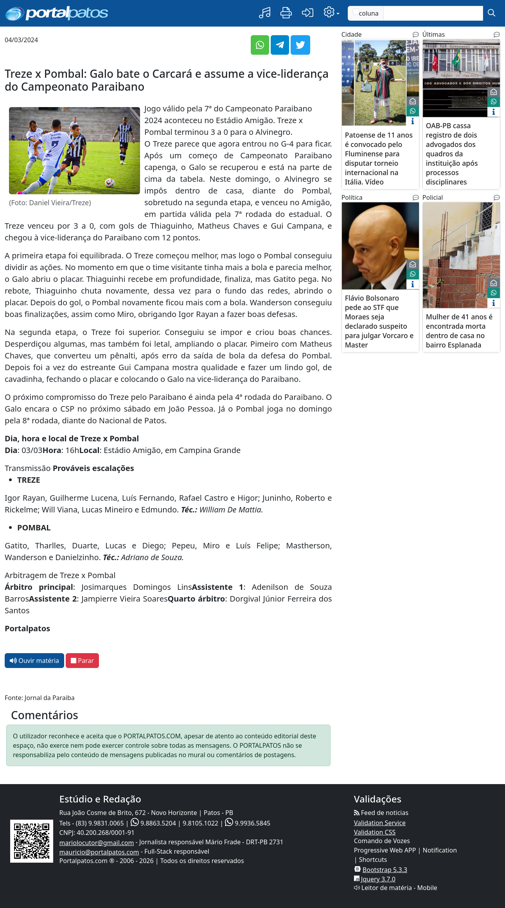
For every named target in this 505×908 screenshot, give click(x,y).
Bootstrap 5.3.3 (385, 869)
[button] (264, 13)
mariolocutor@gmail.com (96, 842)
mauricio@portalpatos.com (99, 852)
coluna (366, 13)
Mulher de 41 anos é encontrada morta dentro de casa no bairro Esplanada (459, 330)
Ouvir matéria (34, 660)
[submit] (491, 13)
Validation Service (380, 822)
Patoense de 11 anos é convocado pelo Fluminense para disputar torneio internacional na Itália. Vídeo (379, 158)
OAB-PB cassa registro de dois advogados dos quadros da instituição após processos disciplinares (452, 153)
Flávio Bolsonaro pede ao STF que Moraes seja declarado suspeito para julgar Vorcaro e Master (379, 321)
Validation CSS (375, 832)
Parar (82, 660)
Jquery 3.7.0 (378, 879)
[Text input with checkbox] (433, 13)
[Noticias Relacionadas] (416, 34)
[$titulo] (380, 82)
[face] (412, 111)
